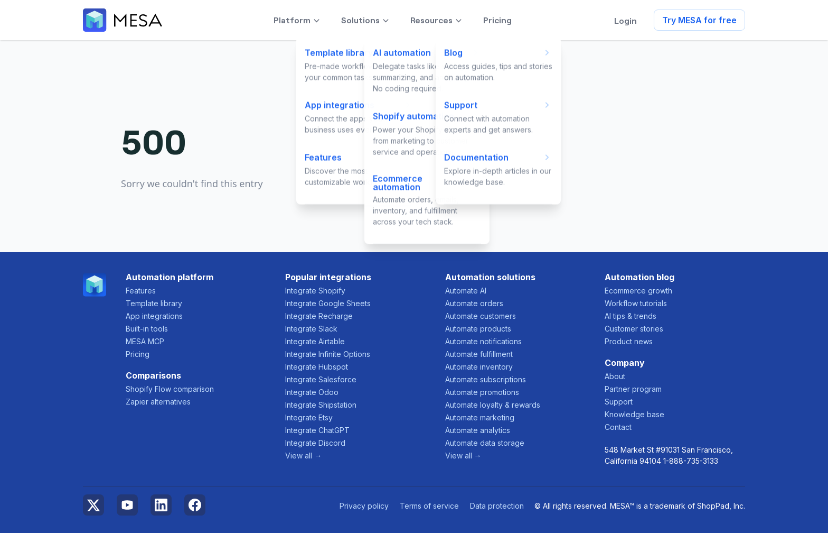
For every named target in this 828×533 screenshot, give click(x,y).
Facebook (194, 505)
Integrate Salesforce (320, 379)
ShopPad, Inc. (721, 505)
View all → (303, 455)
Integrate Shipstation (320, 404)
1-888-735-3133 (690, 460)
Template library (154, 303)
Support (619, 401)
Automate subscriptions (485, 379)
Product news (629, 341)
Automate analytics (477, 430)
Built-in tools (147, 328)
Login (625, 20)
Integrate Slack (311, 328)
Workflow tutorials (636, 303)
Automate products (478, 328)
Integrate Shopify (315, 290)
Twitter (93, 505)
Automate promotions (482, 392)
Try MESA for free (699, 20)
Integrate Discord (315, 442)
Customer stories (634, 328)
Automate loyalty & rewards (492, 404)
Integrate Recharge (319, 315)
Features (141, 290)
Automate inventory (479, 366)
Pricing (137, 354)
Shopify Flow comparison (170, 388)
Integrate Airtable (315, 341)
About (615, 376)
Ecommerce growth (638, 290)
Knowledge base (634, 414)
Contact (618, 426)
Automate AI (465, 290)
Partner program (633, 388)
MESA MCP (145, 341)
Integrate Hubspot (316, 366)
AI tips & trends (630, 315)
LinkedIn (161, 505)
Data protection (497, 505)
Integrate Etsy (309, 417)
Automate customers (480, 315)
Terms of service (429, 505)
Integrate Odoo (311, 392)
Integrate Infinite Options (327, 354)
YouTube (127, 505)
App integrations (154, 315)
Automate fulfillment (479, 354)
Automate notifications (483, 341)
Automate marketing (479, 417)
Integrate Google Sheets (328, 303)
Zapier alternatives (158, 401)
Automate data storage (484, 442)
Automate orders (474, 303)
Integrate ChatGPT (317, 430)
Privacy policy (364, 505)
